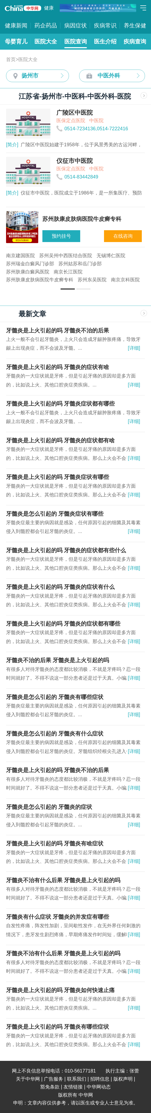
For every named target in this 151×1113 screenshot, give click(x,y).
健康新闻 (16, 25)
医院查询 (75, 41)
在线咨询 (123, 236)
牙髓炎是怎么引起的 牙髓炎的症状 (49, 807)
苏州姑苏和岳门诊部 (80, 263)
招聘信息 (99, 1079)
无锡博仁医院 (110, 255)
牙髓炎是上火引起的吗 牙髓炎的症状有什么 (60, 587)
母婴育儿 (16, 41)
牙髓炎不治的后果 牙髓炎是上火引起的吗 (57, 660)
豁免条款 (50, 1087)
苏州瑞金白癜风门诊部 (30, 263)
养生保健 (135, 25)
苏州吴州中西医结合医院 (65, 255)
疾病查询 (135, 41)
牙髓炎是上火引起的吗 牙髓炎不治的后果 (57, 330)
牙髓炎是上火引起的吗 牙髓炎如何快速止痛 (60, 990)
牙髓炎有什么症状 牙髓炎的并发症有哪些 (57, 917)
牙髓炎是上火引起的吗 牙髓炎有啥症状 (55, 843)
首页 (11, 59)
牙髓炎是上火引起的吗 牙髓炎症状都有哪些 (60, 404)
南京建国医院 (20, 255)
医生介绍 (105, 41)
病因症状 (75, 25)
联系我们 (76, 1079)
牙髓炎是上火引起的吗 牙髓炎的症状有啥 (57, 367)
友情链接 (73, 1087)
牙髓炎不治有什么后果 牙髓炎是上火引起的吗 (63, 880)
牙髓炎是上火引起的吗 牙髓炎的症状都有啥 (60, 440)
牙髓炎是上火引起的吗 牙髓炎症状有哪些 (57, 477)
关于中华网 (28, 1079)
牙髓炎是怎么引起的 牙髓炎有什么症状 (55, 734)
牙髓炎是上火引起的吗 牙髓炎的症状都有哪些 (63, 624)
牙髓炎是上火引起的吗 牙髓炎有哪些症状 (57, 1027)
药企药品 (45, 25)
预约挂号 (61, 236)
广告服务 (53, 1079)
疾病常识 (105, 25)
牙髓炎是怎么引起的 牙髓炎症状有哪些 (55, 514)
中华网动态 (99, 1087)
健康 (49, 8)
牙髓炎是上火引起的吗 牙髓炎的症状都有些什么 (66, 550)
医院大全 (45, 41)
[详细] (134, 348)
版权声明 (123, 1079)
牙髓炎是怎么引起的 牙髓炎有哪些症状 (55, 697)
